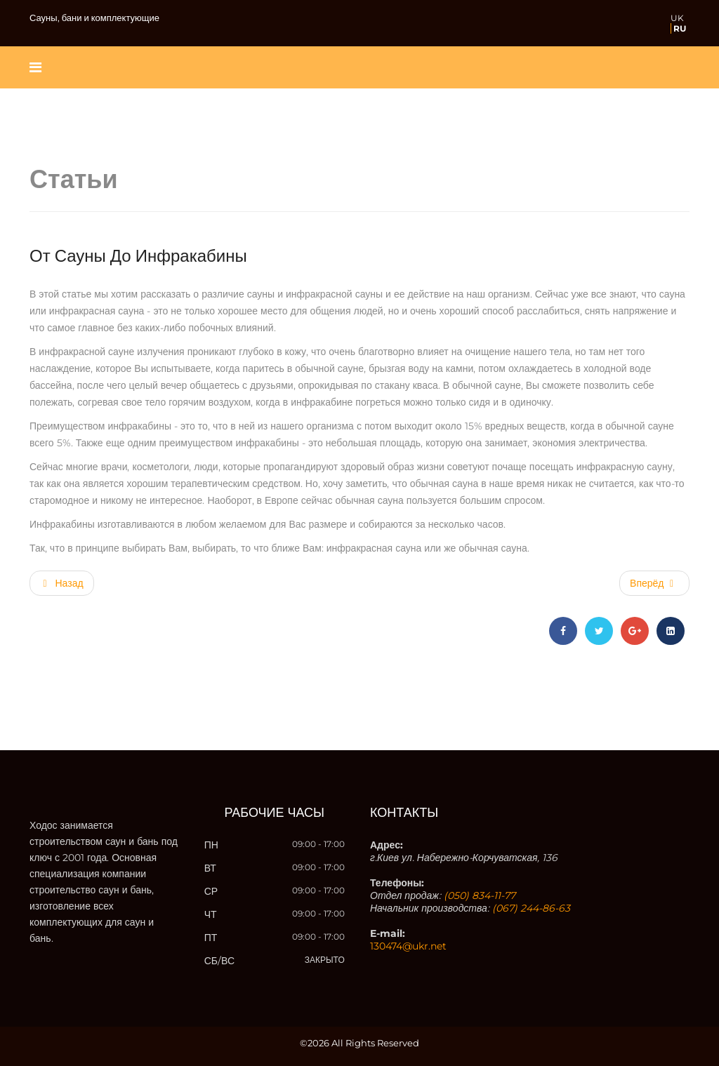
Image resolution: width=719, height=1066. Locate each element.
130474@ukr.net (408, 946)
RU (679, 28)
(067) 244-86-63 (531, 908)
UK (677, 18)
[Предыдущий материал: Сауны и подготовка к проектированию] (61, 583)
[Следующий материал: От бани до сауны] (654, 583)
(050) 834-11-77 (479, 895)
